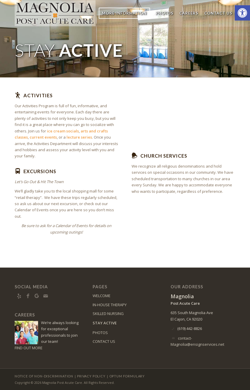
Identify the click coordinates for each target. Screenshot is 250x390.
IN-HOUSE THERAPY (110, 304)
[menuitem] (124, 13)
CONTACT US (104, 341)
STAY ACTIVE (105, 323)
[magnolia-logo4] (55, 13)
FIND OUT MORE (28, 347)
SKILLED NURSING (108, 313)
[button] (242, 13)
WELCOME (101, 295)
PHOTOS (100, 332)
